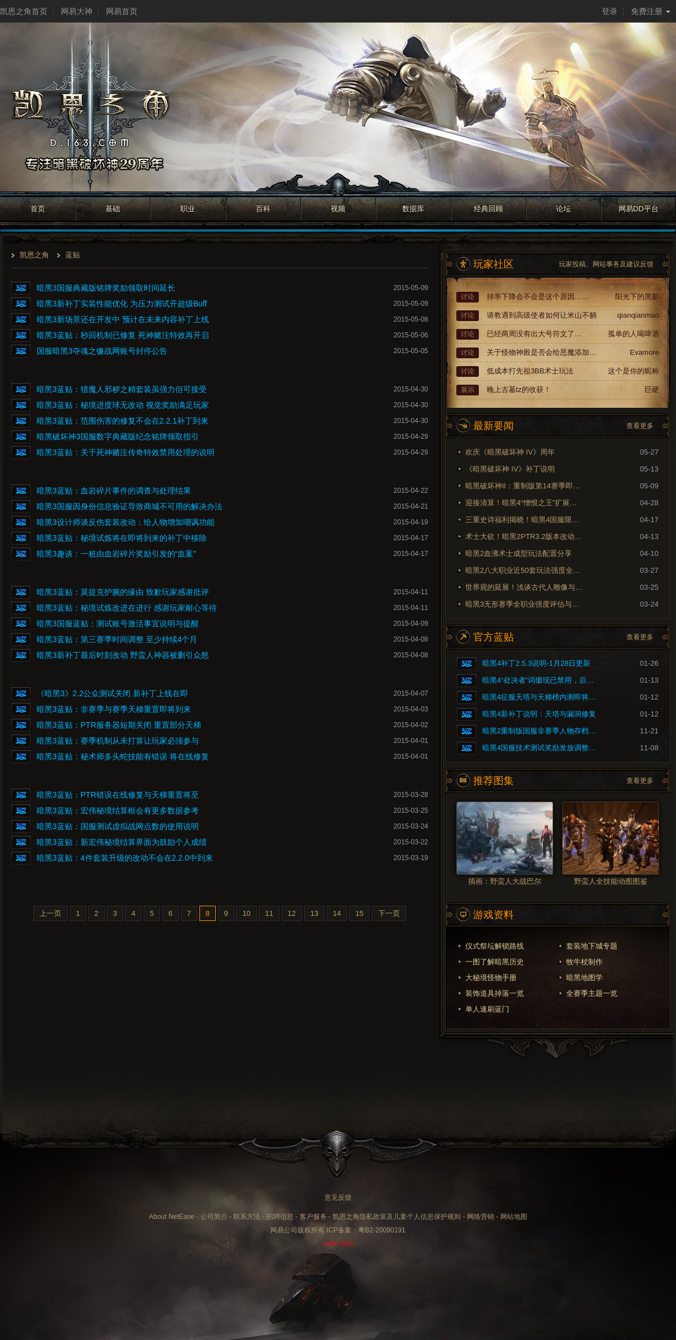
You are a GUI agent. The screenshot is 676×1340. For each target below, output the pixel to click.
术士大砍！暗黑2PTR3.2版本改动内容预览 (524, 536)
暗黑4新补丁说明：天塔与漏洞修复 (539, 714)
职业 (187, 208)
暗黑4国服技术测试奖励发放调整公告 (541, 748)
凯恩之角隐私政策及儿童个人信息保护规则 (396, 1217)
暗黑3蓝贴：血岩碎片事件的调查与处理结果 (114, 490)
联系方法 (246, 1217)
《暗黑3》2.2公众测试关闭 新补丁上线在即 (112, 693)
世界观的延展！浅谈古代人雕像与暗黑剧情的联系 (524, 587)
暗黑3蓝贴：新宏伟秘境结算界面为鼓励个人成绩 (122, 842)
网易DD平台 (639, 208)
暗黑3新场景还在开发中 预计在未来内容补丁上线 (123, 319)
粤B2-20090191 (382, 1230)
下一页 (389, 913)
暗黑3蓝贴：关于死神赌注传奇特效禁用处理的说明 (126, 452)
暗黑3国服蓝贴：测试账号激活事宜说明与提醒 (118, 623)
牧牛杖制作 (584, 962)
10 (246, 913)
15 (359, 913)
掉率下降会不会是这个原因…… (538, 296)
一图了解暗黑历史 (494, 962)
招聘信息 (279, 1217)
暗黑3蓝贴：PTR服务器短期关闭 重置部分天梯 (119, 724)
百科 (263, 208)
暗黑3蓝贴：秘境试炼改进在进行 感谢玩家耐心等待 (127, 607)
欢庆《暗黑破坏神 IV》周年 (510, 452)
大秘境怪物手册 (491, 977)
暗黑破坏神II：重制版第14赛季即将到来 (524, 486)
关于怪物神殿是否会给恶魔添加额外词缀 (543, 352)
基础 (112, 208)
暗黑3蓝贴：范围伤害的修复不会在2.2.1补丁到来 (122, 420)
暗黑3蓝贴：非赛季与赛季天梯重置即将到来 (114, 709)
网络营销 (480, 1217)
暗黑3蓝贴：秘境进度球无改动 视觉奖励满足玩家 (123, 404)
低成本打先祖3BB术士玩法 (530, 371)
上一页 (50, 913)
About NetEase (171, 1217)
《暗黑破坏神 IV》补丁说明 (510, 469)
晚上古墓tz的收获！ (519, 389)
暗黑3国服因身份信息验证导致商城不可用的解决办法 (130, 506)
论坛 (563, 208)
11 (269, 913)
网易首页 (121, 11)
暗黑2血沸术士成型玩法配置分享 (518, 553)
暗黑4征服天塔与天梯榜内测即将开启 (541, 697)
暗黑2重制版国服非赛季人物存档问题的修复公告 (541, 731)
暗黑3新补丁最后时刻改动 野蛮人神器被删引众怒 (123, 655)
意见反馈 (338, 1197)
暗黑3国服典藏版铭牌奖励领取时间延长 (106, 287)
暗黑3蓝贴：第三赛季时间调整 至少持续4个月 (117, 639)
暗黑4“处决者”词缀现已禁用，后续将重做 (541, 680)
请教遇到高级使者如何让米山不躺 (542, 315)
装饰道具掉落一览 (494, 993)
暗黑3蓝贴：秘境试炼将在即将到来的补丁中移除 (122, 537)
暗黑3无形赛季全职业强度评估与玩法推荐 (524, 604)
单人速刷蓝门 (487, 1009)
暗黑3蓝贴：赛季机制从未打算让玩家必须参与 (118, 740)
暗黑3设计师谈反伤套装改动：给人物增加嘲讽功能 (126, 522)
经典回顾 (488, 208)
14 (337, 913)
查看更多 (639, 426)
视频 (338, 208)
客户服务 (313, 1217)
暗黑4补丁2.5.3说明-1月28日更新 (536, 663)
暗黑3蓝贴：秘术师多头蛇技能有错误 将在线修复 (123, 756)
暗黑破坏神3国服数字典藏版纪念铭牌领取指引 (118, 436)
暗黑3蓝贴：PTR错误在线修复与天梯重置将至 (118, 794)
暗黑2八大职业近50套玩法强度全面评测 (524, 570)
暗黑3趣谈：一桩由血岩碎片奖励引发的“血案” (116, 553)
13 (314, 913)
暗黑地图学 (584, 977)
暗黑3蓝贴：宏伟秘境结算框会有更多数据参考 (118, 810)
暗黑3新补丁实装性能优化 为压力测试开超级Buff (122, 303)
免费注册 (650, 11)
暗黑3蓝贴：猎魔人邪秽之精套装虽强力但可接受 (122, 389)
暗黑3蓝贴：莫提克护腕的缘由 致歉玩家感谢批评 (123, 591)
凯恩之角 (34, 255)
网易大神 (76, 11)
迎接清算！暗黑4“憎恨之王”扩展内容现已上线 (524, 502)
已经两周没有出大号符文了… (534, 334)
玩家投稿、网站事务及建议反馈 (606, 264)
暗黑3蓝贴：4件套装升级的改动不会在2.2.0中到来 (125, 857)
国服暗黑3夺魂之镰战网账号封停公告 (102, 350)
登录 (609, 11)
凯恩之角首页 (23, 11)
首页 (37, 208)
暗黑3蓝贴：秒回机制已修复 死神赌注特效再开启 (123, 335)
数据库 (413, 208)
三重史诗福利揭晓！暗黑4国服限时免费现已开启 (524, 519)
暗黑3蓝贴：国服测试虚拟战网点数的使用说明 (118, 826)
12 (292, 913)
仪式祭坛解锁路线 (494, 946)
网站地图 (513, 1217)
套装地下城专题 (591, 946)
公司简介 (214, 1217)
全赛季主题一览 (591, 993)
